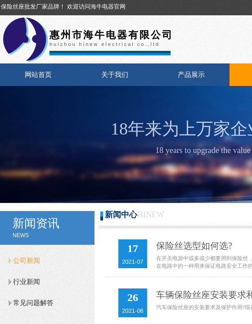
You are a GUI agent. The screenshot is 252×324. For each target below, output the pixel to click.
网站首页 (38, 74)
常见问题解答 (33, 302)
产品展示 (191, 74)
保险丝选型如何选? (194, 246)
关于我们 (114, 74)
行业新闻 (26, 281)
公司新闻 (26, 260)
